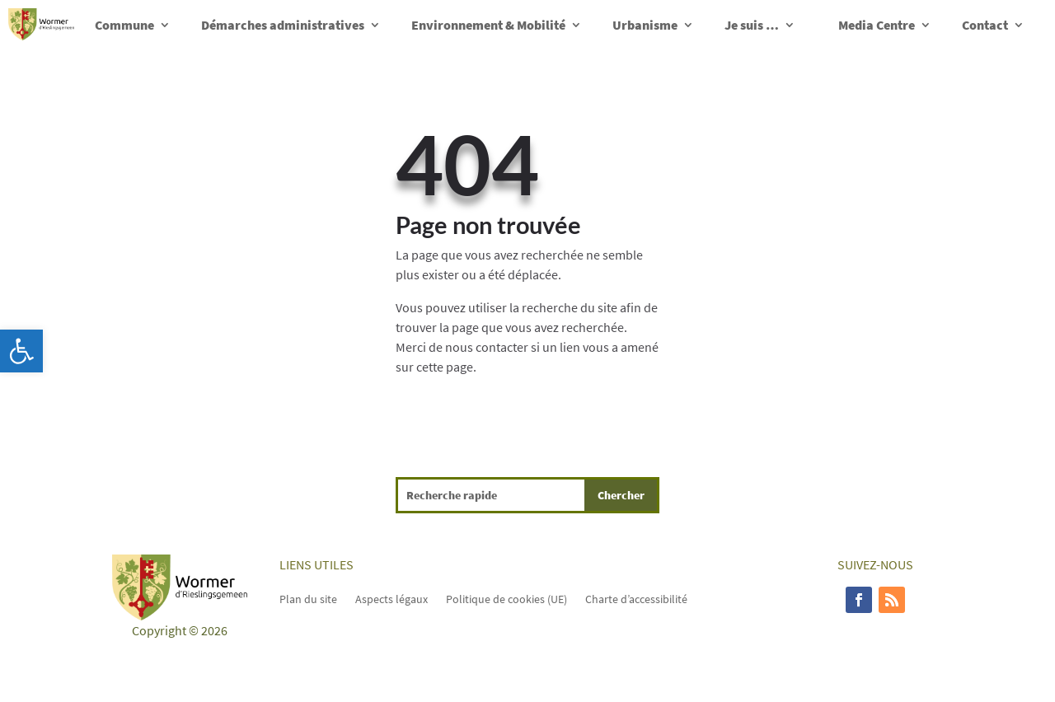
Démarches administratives (282, 24)
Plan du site (308, 598)
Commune (124, 24)
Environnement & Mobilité (488, 24)
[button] (21, 351)
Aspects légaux (391, 598)
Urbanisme (645, 24)
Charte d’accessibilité (636, 598)
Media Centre (876, 24)
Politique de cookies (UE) (506, 598)
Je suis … (751, 24)
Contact (985, 24)
